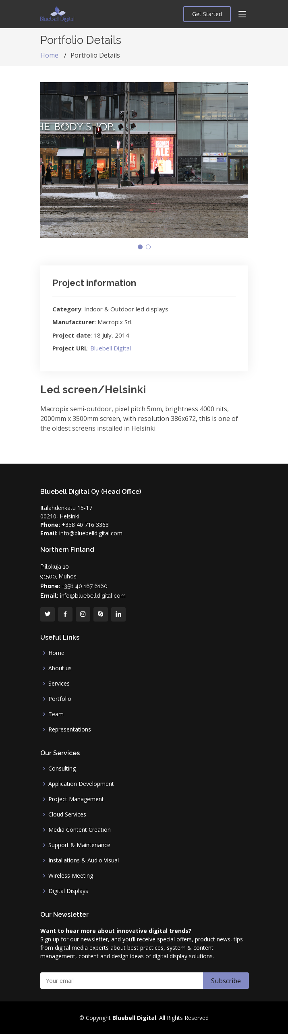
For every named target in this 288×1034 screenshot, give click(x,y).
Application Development (81, 784)
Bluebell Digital (110, 348)
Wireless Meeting (70, 876)
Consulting (62, 768)
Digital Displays (68, 891)
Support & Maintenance (79, 845)
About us (60, 668)
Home (49, 55)
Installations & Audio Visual (83, 860)
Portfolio (59, 699)
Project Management (76, 799)
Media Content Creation (79, 830)
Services (59, 683)
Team (56, 714)
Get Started (207, 14)
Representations (69, 729)
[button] (140, 247)
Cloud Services (67, 814)
